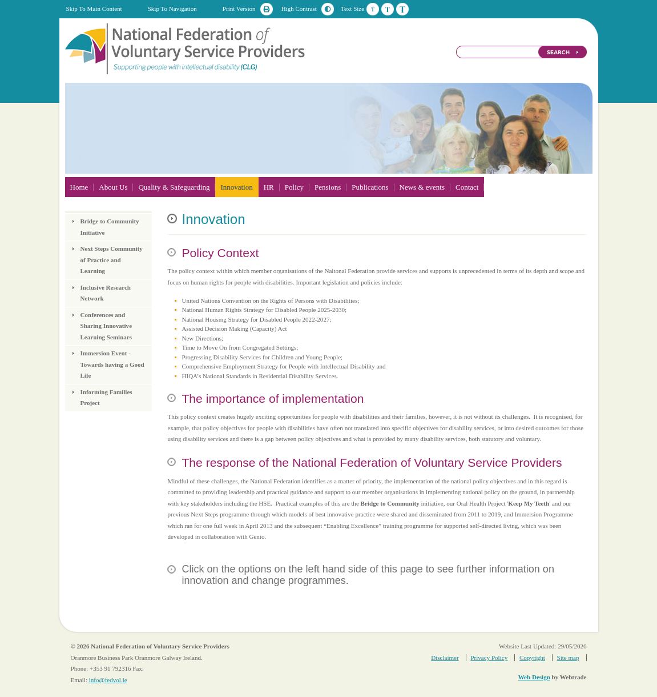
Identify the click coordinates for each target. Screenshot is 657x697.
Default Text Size (372, 9)
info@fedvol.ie (108, 679)
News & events (422, 187)
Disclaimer (444, 657)
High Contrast (299, 8)
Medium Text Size (387, 9)
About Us (113, 187)
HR (269, 187)
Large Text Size (402, 9)
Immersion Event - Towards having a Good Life (112, 364)
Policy (294, 187)
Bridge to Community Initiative (109, 227)
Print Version (239, 8)
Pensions (328, 187)
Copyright (532, 657)
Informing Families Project (106, 397)
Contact (467, 187)
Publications (370, 187)
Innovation (236, 187)
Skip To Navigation (172, 8)
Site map (568, 657)
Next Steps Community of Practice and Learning (111, 259)
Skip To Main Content (94, 8)
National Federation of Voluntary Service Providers (186, 48)
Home (79, 187)
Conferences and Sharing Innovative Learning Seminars (106, 326)
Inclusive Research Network (105, 293)
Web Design (534, 677)
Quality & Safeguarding (173, 187)
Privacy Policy (488, 657)
